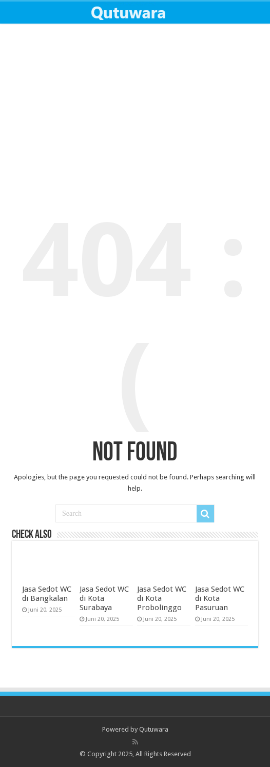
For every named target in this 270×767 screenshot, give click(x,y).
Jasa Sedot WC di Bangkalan (46, 593)
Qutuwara (153, 729)
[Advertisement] (135, 108)
